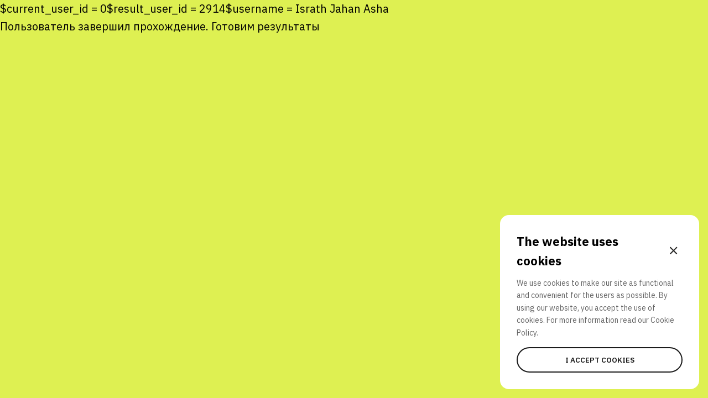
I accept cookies (599, 360)
